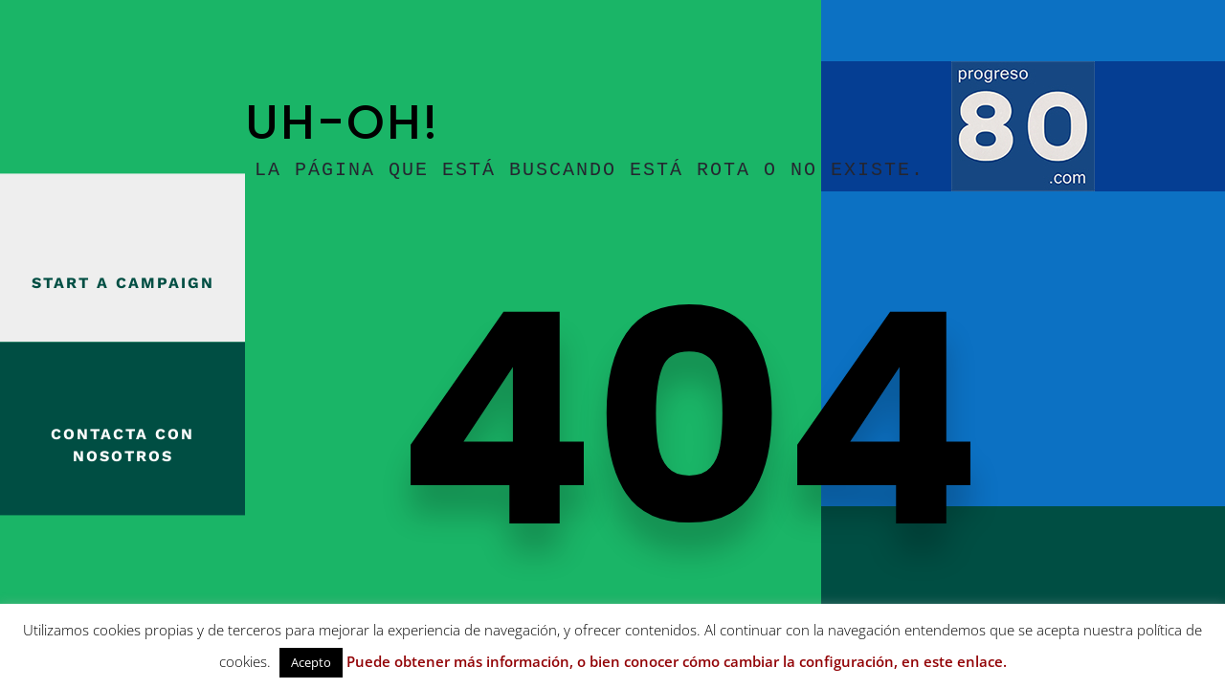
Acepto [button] (311, 662)
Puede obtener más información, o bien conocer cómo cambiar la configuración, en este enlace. (676, 661)
